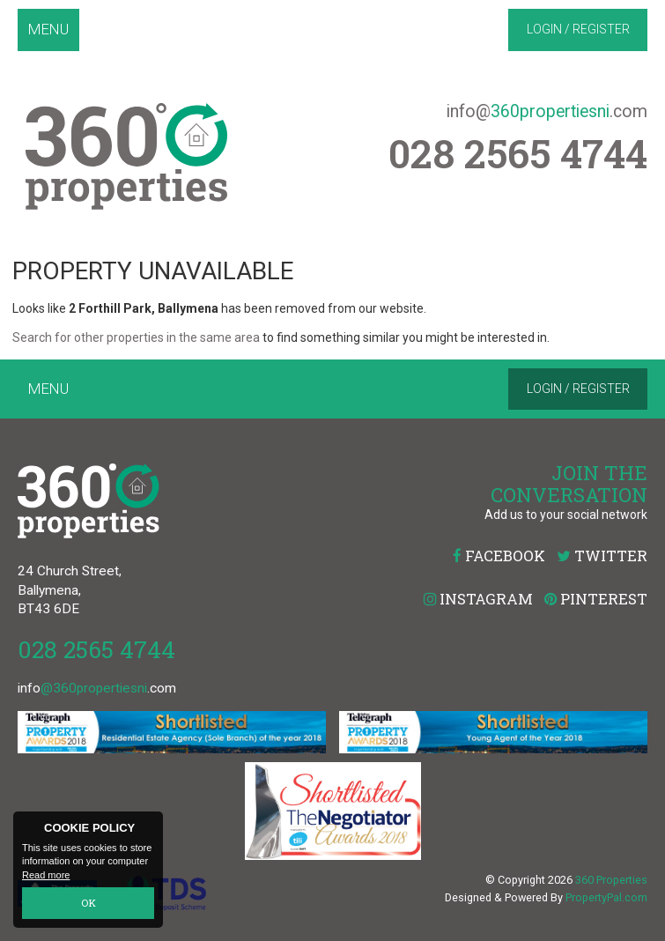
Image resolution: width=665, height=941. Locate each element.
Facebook (499, 555)
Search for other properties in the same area (136, 337)
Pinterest (595, 599)
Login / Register (578, 29)
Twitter (602, 555)
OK (88, 903)
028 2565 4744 (96, 649)
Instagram (478, 599)
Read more (46, 876)
